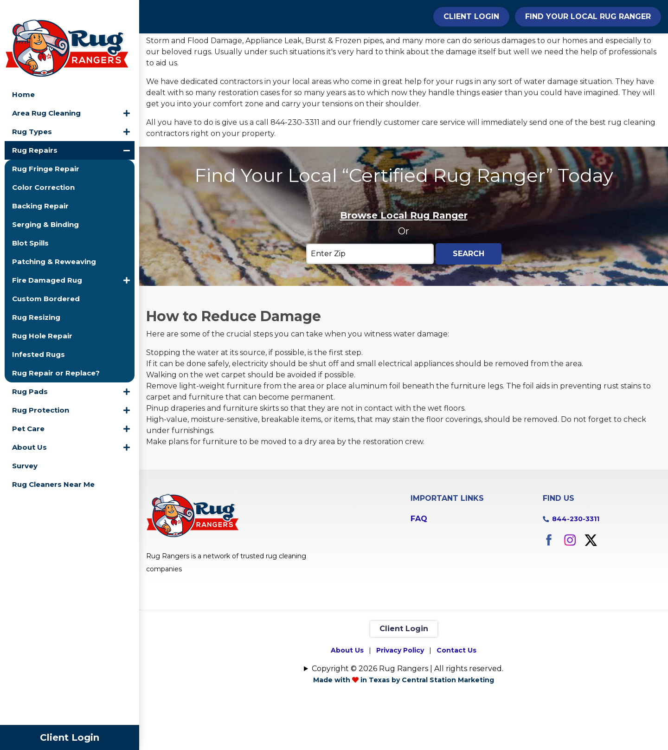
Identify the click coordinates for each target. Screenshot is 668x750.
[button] (127, 95)
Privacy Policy (400, 701)
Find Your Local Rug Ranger (588, 16)
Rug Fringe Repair (45, 151)
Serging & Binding (45, 206)
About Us (29, 429)
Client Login (69, 737)
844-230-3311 (575, 569)
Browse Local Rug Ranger (404, 266)
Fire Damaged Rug (47, 262)
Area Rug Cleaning (46, 95)
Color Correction (43, 169)
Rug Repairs (35, 132)
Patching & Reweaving (54, 243)
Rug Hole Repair (42, 318)
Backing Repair (40, 188)
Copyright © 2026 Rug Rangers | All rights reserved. (407, 719)
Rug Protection (40, 392)
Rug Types (32, 114)
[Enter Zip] (370, 305)
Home (23, 76)
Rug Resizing (36, 299)
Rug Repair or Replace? (56, 355)
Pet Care (28, 411)
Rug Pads (30, 373)
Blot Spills (30, 225)
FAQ (419, 569)
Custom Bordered (46, 281)
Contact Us (456, 701)
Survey (25, 448)
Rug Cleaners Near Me (53, 466)
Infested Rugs (38, 336)
